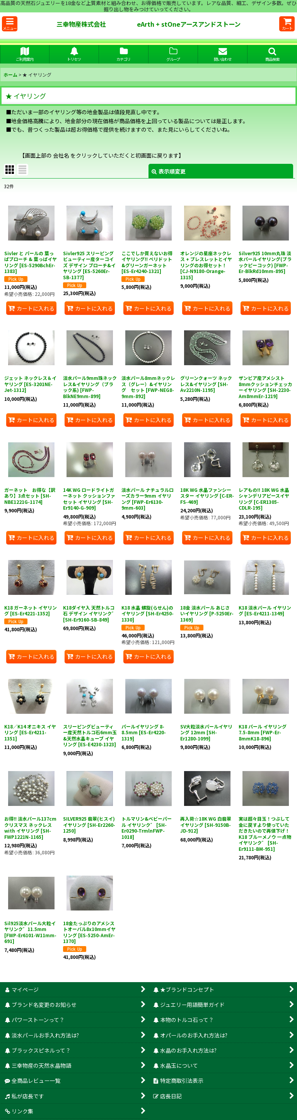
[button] (9, 23)
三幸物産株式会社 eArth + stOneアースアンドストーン (163, 24)
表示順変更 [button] (169, 171)
